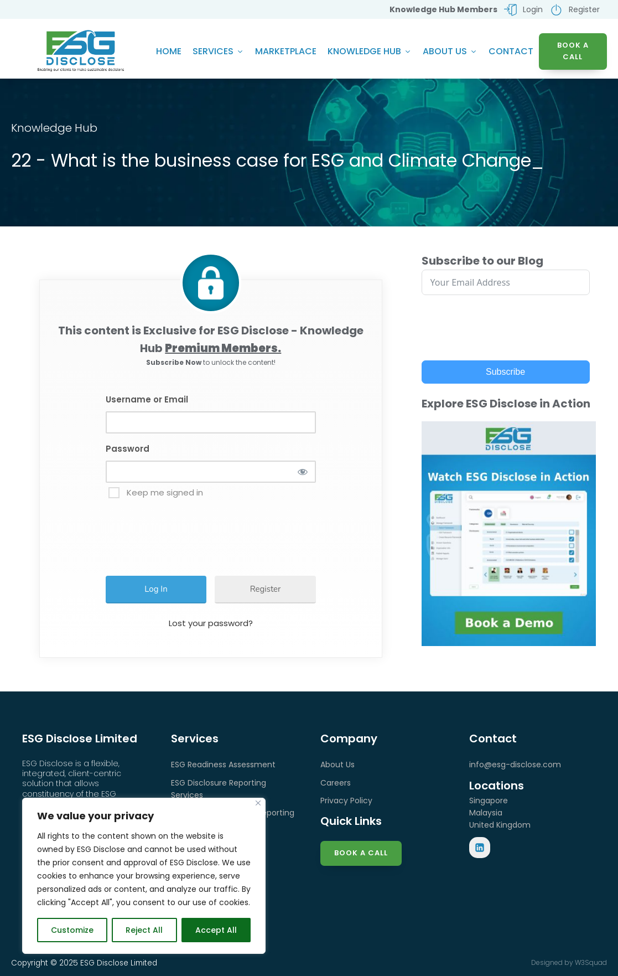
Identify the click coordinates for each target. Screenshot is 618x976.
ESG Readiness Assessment (223, 764)
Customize (72, 930)
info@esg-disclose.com (515, 764)
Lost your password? (211, 623)
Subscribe (505, 371)
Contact (511, 51)
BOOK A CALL (573, 51)
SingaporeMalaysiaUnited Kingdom (500, 813)
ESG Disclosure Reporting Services (218, 789)
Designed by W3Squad (569, 962)
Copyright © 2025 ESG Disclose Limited (84, 963)
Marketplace (285, 51)
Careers (335, 782)
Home (168, 51)
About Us (450, 51)
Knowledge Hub (370, 51)
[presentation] (195, 532)
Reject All (144, 930)
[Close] (258, 803)
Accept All (216, 930)
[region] (144, 876)
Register (265, 589)
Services (218, 51)
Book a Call (361, 853)
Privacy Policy (346, 800)
